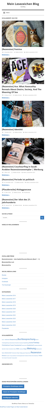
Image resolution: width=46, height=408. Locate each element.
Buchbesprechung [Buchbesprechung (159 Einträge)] (26, 339)
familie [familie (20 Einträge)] (31, 342)
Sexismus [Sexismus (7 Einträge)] (36, 355)
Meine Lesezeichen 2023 (32, 52)
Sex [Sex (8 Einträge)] (33, 355)
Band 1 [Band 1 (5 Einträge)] (3, 339)
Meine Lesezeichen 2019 (31, 205)
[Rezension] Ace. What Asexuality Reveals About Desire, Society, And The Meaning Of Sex (21, 89)
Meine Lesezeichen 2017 (9, 298)
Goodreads (5, 281)
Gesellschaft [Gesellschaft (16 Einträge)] (30, 345)
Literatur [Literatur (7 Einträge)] (21, 348)
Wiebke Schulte (19, 52)
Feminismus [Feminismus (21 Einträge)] (6, 345)
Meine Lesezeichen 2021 (31, 132)
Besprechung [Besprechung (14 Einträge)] (13, 339)
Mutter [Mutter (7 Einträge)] (3, 353)
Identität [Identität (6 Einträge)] (3, 348)
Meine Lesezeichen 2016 (9, 295)
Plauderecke (27, 192)
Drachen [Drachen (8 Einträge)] (17, 342)
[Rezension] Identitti (12, 129)
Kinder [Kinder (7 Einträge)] (7, 348)
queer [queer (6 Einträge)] (24, 353)
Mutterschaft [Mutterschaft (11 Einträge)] (8, 353)
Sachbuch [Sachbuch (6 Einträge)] (15, 355)
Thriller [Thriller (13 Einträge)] (40, 355)
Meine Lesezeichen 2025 (9, 325)
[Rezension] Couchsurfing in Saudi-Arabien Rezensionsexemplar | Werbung (22, 168)
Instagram (5, 278)
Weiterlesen (5, 55)
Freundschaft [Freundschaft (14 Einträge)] (18, 345)
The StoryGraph (6, 285)
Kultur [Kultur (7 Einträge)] (14, 348)
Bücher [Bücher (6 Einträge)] (37, 339)
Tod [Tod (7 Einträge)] (2, 357)
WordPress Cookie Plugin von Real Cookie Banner (14, 407)
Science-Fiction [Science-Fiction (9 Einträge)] (28, 355)
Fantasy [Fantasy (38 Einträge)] (36, 343)
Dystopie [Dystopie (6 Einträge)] (21, 342)
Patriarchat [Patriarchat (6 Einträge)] (14, 353)
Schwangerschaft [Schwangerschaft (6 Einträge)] (21, 355)
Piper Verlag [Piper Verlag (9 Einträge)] (19, 353)
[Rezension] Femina (12, 49)
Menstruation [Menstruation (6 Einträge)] (39, 348)
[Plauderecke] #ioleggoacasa (16, 189)
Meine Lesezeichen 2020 (32, 182)
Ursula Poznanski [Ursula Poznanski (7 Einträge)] (7, 357)
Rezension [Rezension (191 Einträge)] (36, 352)
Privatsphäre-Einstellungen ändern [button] (13, 386)
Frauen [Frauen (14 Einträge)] (12, 345)
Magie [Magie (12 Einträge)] (25, 349)
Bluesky (4, 275)
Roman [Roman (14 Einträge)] (4, 355)
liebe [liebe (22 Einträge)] (17, 349)
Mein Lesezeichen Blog (23, 4)
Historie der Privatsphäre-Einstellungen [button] (14, 392)
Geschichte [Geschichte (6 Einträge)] (24, 345)
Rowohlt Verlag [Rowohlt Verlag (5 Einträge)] (9, 355)
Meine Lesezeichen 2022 (31, 95)
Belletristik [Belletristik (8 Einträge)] (7, 339)
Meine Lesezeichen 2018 (9, 302)
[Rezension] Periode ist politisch (18, 179)
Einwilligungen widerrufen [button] (10, 397)
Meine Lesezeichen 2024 (9, 322)
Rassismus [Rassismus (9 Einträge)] (27, 353)
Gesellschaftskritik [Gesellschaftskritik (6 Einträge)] (38, 345)
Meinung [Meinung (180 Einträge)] (31, 348)
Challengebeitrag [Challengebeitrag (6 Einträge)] (5, 342)
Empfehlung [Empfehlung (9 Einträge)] (26, 342)
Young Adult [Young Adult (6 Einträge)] (14, 357)
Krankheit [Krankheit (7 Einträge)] (11, 348)
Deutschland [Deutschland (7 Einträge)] (12, 342)
